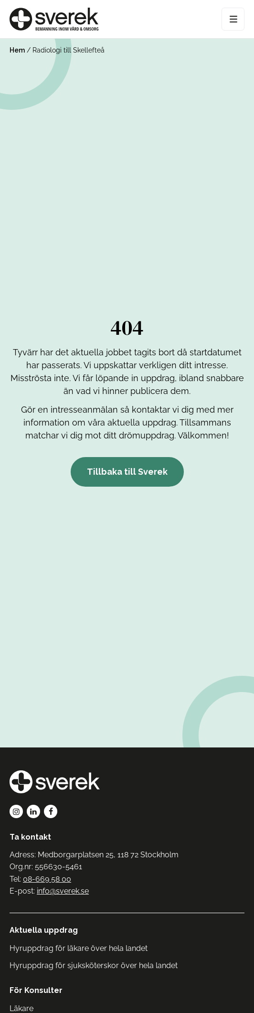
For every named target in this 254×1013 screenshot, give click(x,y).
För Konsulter (36, 990)
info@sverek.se (63, 891)
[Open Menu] (233, 19)
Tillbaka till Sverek (127, 472)
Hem (17, 50)
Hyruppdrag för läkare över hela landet (79, 948)
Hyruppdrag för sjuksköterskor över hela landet (94, 965)
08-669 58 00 (47, 879)
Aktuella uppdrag (44, 930)
